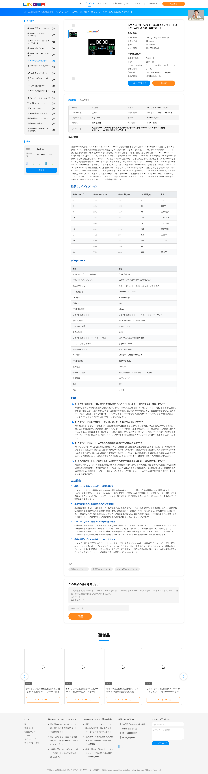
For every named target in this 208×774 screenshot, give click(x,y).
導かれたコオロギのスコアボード (62, 719)
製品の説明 (84, 100)
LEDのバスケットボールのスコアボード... (41, 42)
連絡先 (41, 170)
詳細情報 (72, 100)
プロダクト (29, 728)
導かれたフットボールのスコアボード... (41, 34)
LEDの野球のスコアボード (41, 61)
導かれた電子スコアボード (41, 28)
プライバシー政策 (31, 743)
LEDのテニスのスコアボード (41, 92)
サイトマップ (30, 739)
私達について (30, 732)
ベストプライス (139, 83)
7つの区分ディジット (41, 103)
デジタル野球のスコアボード (127, 569)
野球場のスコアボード (79, 569)
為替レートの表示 (41, 123)
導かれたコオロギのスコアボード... (41, 54)
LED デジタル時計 (41, 108)
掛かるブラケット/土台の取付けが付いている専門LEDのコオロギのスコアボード (64, 740)
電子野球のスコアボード (101, 569)
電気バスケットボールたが (41, 98)
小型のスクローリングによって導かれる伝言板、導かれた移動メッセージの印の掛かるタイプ (98, 728)
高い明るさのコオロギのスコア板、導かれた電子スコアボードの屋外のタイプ (63, 728)
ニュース (28, 735)
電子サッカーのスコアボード (41, 67)
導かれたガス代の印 (41, 48)
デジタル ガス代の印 (41, 86)
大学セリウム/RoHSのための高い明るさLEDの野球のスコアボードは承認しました (43, 691)
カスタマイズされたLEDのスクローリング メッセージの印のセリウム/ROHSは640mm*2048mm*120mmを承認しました (99, 741)
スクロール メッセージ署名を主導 (97, 719)
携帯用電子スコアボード (41, 118)
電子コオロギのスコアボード (41, 79)
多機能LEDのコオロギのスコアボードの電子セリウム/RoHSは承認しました (64, 753)
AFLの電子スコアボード (41, 73)
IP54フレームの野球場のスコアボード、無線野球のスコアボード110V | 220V (82, 691)
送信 (80, 616)
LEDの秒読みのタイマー (41, 113)
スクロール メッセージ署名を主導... (41, 129)
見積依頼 (173, 4)
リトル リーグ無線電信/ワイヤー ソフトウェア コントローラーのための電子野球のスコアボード (163, 691)
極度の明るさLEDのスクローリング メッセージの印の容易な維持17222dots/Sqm (99, 753)
